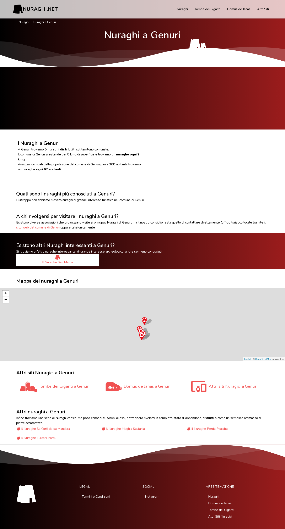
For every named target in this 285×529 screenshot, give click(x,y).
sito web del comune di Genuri (38, 227)
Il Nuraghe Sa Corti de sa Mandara (45, 428)
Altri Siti (263, 9)
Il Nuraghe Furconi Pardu (38, 438)
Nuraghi (182, 9)
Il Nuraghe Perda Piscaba (209, 428)
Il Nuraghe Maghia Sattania (125, 428)
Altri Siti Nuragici (220, 516)
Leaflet (247, 359)
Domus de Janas (239, 9)
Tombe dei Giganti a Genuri (64, 386)
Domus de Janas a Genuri (147, 386)
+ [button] (5, 294)
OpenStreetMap (263, 359)
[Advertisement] (142, 98)
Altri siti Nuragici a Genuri (233, 386)
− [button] (5, 300)
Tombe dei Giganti (207, 9)
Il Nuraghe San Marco (57, 260)
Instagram (152, 496)
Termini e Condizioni (96, 496)
